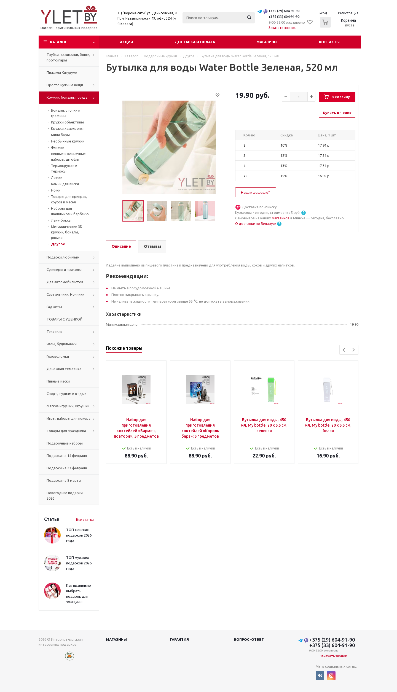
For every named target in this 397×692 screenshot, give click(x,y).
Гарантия (179, 639)
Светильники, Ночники (65, 294)
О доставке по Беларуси (255, 223)
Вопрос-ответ (249, 639)
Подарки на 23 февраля (67, 468)
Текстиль (54, 331)
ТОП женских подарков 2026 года (79, 535)
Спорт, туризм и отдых (67, 393)
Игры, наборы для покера (68, 418)
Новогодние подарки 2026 (65, 495)
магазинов (281, 218)
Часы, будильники (62, 344)
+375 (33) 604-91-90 (284, 16)
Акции (126, 42)
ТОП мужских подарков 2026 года (79, 563)
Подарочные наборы (65, 443)
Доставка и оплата (195, 42)
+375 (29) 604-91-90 (284, 11)
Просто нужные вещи (65, 85)
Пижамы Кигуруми (62, 72)
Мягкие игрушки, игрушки (68, 406)
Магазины (266, 42)
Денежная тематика (64, 369)
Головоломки (58, 356)
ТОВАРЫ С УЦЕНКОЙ (64, 319)
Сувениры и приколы (64, 269)
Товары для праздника (66, 431)
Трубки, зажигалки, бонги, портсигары (68, 57)
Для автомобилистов (65, 282)
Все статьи (85, 519)
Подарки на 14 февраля (67, 455)
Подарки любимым (63, 257)
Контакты (329, 42)
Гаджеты (54, 307)
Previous (344, 349)
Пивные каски (58, 381)
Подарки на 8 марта (64, 480)
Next (353, 349)
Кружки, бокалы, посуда (67, 97)
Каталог (58, 42)
